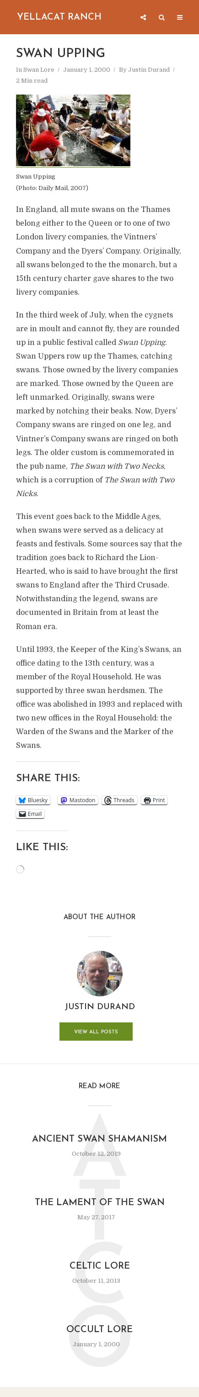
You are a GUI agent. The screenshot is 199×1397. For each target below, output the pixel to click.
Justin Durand (149, 69)
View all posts (96, 1032)
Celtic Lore (100, 1266)
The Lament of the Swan (100, 1202)
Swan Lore (38, 69)
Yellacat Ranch (59, 17)
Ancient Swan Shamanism (99, 1139)
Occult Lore (99, 1329)
